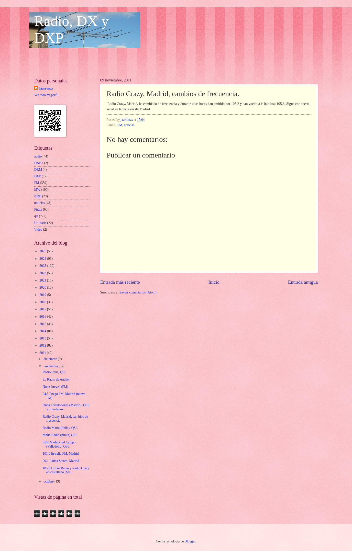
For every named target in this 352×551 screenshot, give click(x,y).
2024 (43, 258)
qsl (36, 216)
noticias (129, 125)
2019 (43, 295)
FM (119, 125)
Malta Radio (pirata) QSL (60, 435)
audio (38, 156)
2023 (43, 266)
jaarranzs (46, 88)
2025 (43, 251)
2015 (43, 324)
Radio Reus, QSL (54, 372)
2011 (43, 353)
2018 (43, 302)
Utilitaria (40, 223)
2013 (43, 338)
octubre (49, 481)
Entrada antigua (303, 282)
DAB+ (38, 163)
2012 (43, 345)
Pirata (38, 209)
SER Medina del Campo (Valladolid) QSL (59, 444)
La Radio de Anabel (56, 379)
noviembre (51, 366)
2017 (43, 309)
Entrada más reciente (120, 282)
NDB (37, 196)
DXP (37, 176)
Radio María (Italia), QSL (60, 428)
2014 (43, 331)
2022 (43, 273)
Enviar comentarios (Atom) (137, 292)
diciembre (51, 359)
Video (38, 229)
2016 (43, 316)
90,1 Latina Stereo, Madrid (61, 461)
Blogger (190, 541)
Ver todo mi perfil (46, 95)
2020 (43, 287)
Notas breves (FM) (55, 387)
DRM (38, 169)
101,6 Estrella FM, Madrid (61, 453)
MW (37, 189)
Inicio (214, 282)
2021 (43, 280)
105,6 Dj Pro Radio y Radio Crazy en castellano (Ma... (66, 470)
